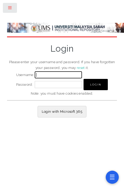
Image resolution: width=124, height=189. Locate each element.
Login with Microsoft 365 (62, 111)
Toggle (10, 9)
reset (81, 68)
